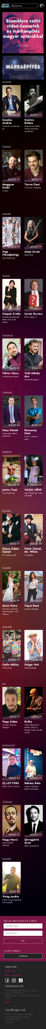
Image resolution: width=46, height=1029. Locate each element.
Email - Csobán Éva (12, 975)
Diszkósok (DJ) (8, 745)
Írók (4, 683)
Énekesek (6, 146)
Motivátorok (7, 335)
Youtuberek (7, 392)
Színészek (6, 81)
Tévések (6, 275)
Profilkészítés (23, 956)
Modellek (6, 567)
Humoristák (7, 626)
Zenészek (6, 213)
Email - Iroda (10, 971)
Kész (23, 940)
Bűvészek (6, 510)
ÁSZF (7, 1002)
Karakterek (6, 451)
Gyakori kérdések (23, 45)
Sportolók (6, 858)
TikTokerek (7, 801)
